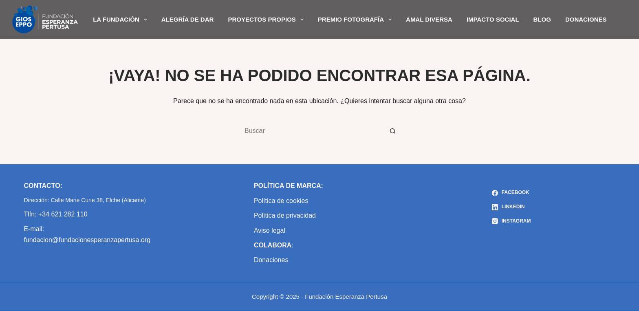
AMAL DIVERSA (429, 19)
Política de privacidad (285, 215)
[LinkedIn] (511, 207)
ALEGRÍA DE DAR (187, 19)
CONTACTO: (43, 185)
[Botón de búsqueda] (393, 131)
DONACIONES (586, 19)
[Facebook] (511, 193)
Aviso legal (269, 230)
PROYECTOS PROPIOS (267, 19)
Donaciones (271, 259)
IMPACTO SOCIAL (493, 19)
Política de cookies (281, 200)
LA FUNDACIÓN (121, 19)
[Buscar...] (311, 131)
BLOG (542, 19)
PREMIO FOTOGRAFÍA (356, 19)
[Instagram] (511, 221)
